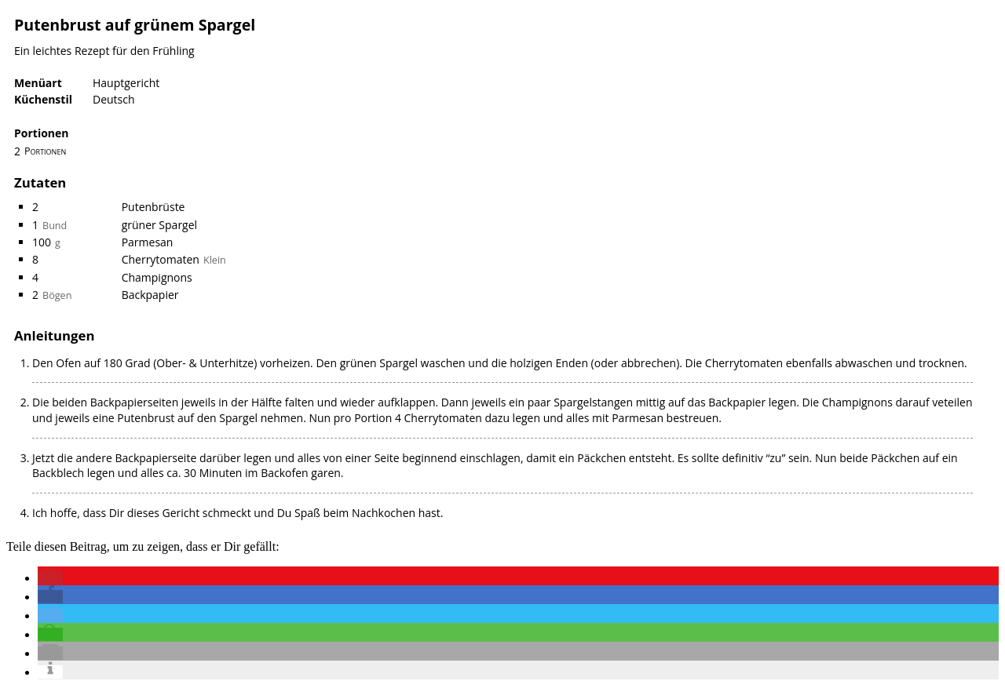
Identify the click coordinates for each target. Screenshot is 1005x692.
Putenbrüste (153, 206)
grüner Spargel (159, 224)
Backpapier (150, 294)
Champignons (157, 277)
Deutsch (114, 99)
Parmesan (148, 242)
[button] (50, 578)
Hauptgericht (126, 82)
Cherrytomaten (160, 259)
